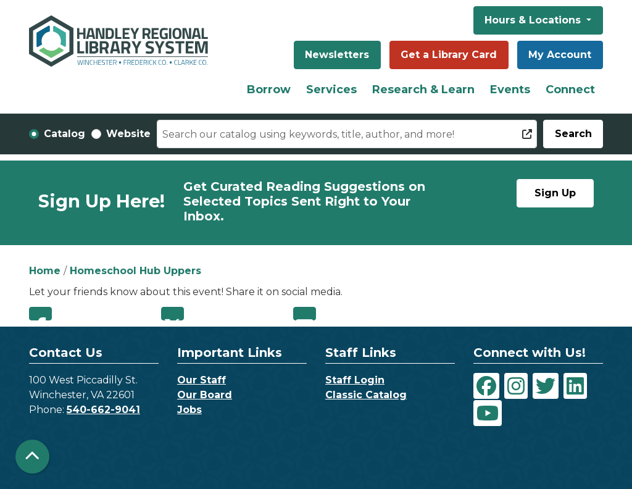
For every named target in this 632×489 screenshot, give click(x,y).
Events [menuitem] (510, 89)
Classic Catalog (366, 395)
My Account (559, 55)
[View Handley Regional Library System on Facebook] (486, 386)
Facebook (40, 313)
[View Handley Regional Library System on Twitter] (546, 386)
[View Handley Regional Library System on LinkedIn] (575, 386)
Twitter (172, 313)
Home (44, 271)
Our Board (204, 395)
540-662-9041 (103, 410)
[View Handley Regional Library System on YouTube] (487, 413)
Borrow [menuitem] (269, 89)
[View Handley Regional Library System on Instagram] (516, 386)
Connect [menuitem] (570, 89)
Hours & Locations (534, 20)
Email (304, 313)
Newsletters (337, 55)
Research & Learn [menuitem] (423, 89)
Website (128, 134)
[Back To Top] (32, 457)
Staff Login (355, 380)
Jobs (189, 410)
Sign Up (555, 193)
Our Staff (201, 380)
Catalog (64, 134)
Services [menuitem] (331, 89)
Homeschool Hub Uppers (135, 271)
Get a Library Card (449, 55)
